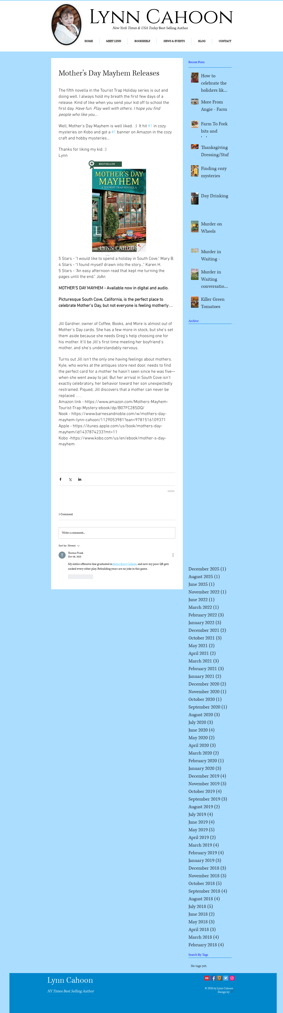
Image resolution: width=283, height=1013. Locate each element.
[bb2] (206, 978)
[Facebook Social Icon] (213, 978)
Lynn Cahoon (70, 980)
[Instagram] (232, 978)
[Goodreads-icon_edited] (219, 978)
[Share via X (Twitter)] (70, 479)
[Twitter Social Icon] (225, 978)
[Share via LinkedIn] (80, 479)
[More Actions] (173, 555)
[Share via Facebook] (60, 479)
